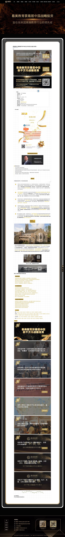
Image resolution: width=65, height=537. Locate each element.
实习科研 (30, 1)
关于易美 (53, 1)
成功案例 (41, 1)
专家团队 (26, 1)
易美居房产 (49, 1)
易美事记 (18, 1)
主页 (14, 1)
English (58, 1)
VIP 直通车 (33, 1)
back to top (63, 271)
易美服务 (22, 1)
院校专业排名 (45, 1)
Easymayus (8, 2)
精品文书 (37, 1)
